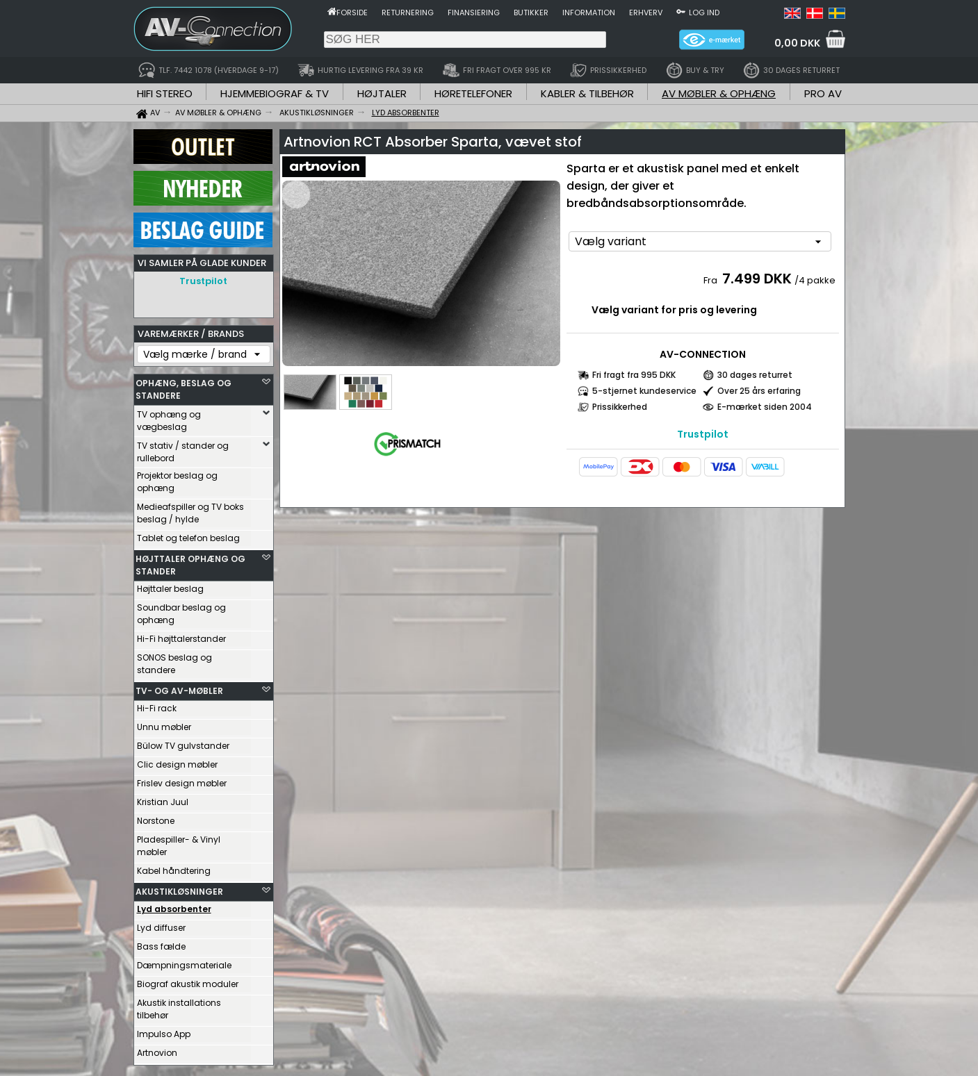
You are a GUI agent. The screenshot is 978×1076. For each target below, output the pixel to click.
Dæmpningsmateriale (184, 962)
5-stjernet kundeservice (644, 391)
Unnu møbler (164, 723)
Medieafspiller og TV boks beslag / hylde (190, 509)
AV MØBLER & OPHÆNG (719, 93)
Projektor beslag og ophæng (177, 478)
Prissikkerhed (619, 407)
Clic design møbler (177, 761)
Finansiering (474, 12)
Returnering (408, 12)
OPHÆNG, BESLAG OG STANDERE (183, 386)
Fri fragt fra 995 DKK (634, 375)
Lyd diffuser (161, 924)
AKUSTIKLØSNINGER (179, 888)
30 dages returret (754, 375)
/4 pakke (815, 280)
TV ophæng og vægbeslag (169, 417)
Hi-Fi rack (157, 705)
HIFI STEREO (165, 93)
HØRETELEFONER (473, 93)
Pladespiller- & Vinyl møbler (178, 842)
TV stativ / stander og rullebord (183, 448)
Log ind (704, 12)
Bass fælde (161, 943)
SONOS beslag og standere (174, 660)
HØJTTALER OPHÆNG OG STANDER (190, 561)
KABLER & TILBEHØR (587, 93)
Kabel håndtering (174, 867)
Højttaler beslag (170, 585)
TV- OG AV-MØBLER (179, 687)
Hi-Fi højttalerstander (181, 635)
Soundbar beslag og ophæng (181, 610)
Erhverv (645, 12)
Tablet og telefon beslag (188, 534)
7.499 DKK (757, 278)
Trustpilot (203, 281)
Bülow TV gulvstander (183, 742)
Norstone (155, 817)
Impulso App (163, 1030)
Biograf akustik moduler (187, 980)
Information (588, 12)
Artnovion (157, 1049)
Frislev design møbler (182, 780)
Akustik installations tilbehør (179, 1005)
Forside (352, 12)
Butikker (531, 12)
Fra (711, 280)
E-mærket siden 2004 (764, 407)
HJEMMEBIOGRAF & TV (274, 93)
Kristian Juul (162, 798)
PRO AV (823, 93)
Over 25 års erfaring (759, 391)
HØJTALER (382, 93)
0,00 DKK (797, 43)
